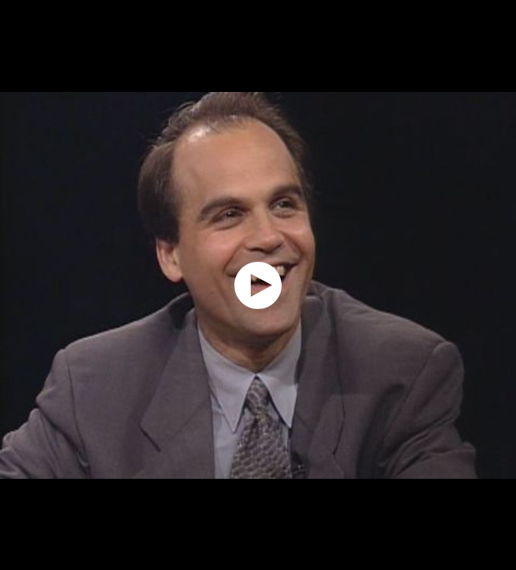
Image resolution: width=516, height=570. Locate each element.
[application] (258, 285)
